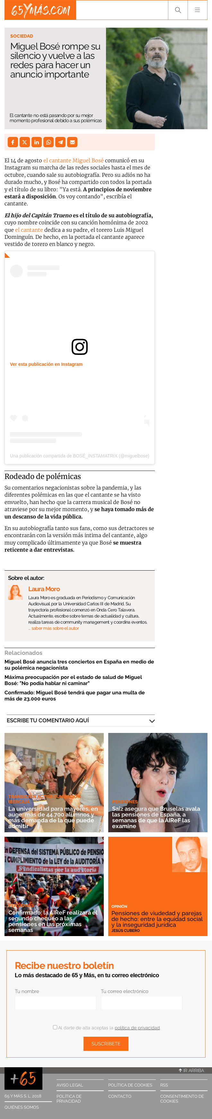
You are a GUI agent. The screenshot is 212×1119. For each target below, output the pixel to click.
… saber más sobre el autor (53, 628)
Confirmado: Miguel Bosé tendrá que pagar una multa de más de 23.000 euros (74, 696)
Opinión (119, 906)
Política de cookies (130, 1085)
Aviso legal (70, 1085)
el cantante (29, 230)
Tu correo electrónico (124, 991)
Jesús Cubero (125, 930)
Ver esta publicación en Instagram (46, 364)
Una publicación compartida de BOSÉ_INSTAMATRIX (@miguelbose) (79, 455)
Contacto (119, 1096)
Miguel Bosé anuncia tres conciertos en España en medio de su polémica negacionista (79, 665)
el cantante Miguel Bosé (74, 160)
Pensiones (125, 801)
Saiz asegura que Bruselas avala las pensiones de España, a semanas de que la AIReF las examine (156, 817)
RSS (164, 1085)
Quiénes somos (21, 1107)
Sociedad (21, 36)
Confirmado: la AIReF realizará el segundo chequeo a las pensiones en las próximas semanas (53, 921)
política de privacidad (137, 1027)
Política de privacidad (69, 1099)
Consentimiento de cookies (182, 1099)
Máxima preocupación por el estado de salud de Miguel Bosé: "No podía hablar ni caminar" (73, 680)
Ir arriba (191, 1070)
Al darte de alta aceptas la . (107, 1027)
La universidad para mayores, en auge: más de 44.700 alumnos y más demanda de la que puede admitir (53, 817)
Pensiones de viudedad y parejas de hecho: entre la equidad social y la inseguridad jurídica (156, 919)
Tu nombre (27, 991)
